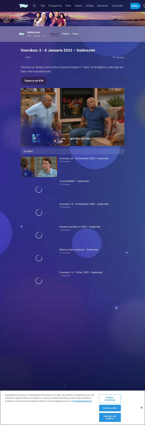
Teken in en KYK (33, 80)
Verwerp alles (110, 408)
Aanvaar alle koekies (110, 417)
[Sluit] (141, 407)
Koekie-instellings (110, 398)
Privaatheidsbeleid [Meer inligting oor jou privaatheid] (81, 401)
